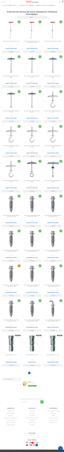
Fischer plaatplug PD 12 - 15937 (53, 354)
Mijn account (32, 411)
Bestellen (53, 413)
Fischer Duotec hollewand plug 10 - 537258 (11, 41)
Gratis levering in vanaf (9, 5)
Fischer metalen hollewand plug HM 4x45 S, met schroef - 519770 (32, 216)
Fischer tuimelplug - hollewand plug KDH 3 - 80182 (53, 111)
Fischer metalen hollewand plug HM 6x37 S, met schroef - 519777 (11, 286)
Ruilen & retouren (53, 420)
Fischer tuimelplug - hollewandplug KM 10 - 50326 (52, 181)
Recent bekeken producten (32, 418)
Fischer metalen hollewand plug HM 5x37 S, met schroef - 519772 (11, 251)
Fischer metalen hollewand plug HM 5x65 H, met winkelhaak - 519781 (53, 320)
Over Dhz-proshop (11, 413)
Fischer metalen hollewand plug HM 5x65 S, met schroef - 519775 (53, 251)
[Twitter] (31, 436)
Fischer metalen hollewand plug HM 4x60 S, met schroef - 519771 (53, 216)
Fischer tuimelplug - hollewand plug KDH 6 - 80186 (53, 146)
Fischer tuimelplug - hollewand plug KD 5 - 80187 (53, 76)
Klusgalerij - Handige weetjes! (10, 418)
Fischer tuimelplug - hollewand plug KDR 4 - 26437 (32, 181)
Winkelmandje (32, 422)
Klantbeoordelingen (10, 424)
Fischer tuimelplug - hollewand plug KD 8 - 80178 (32, 111)
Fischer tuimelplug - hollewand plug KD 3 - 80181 (11, 76)
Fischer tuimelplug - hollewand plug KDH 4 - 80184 (11, 146)
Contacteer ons (10, 411)
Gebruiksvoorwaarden (11, 422)
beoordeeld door (27, 5)
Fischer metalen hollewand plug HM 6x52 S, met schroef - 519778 (32, 286)
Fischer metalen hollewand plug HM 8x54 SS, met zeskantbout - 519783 (32, 320)
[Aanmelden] (30, 401)
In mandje (11, 51)
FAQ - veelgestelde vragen (53, 411)
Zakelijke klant (53, 422)
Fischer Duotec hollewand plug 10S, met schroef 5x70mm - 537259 (32, 42)
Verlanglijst (32, 424)
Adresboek (32, 415)
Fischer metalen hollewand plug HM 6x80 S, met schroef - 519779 (11, 320)
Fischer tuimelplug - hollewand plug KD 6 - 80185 (11, 111)
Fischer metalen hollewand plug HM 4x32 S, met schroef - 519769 (11, 216)
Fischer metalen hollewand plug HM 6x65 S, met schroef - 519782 (53, 286)
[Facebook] (33, 436)
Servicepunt (10, 415)
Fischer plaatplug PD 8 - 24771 (11, 354)
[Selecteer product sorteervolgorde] (32, 17)
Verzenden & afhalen (53, 418)
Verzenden (41, 401)
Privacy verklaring (11, 420)
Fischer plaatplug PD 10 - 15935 (32, 354)
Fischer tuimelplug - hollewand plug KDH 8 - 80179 (11, 181)
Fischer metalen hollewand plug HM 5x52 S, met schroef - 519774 (32, 251)
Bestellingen (32, 413)
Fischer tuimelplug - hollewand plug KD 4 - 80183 (32, 76)
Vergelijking (32, 420)
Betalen (53, 415)
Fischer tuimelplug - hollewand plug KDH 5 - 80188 (32, 146)
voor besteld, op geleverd (45, 5)
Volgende (35, 373)
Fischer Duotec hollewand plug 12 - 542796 (53, 41)
